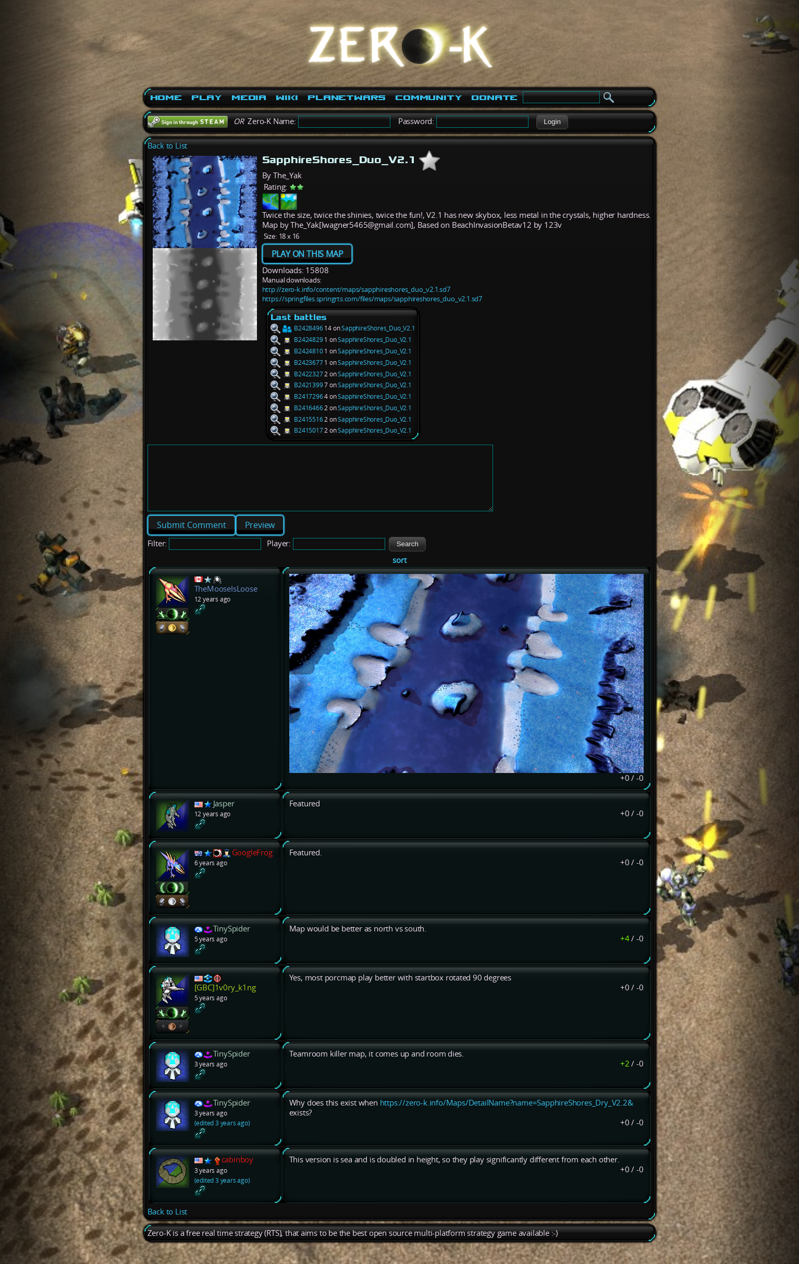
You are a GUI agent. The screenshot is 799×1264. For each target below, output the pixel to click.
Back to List (167, 146)
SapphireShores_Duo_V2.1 (378, 328)
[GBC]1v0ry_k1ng (225, 1000)
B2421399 (297, 385)
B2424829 (297, 339)
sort (399, 573)
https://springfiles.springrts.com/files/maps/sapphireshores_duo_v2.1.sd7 (372, 298)
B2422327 (297, 374)
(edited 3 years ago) (222, 1135)
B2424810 (297, 351)
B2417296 (297, 396)
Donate (494, 97)
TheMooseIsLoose (225, 601)
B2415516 (297, 419)
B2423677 (297, 362)
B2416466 (297, 407)
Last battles (299, 317)
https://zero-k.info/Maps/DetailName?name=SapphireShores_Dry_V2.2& (506, 1115)
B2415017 (297, 430)
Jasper (224, 816)
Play (206, 97)
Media (248, 97)
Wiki (287, 97)
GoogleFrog (252, 865)
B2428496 (297, 328)
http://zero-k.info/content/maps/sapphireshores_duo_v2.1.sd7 (356, 289)
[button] (552, 122)
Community (428, 97)
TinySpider (231, 941)
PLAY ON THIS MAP (307, 254)
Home (166, 97)
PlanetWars (347, 97)
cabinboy (237, 1172)
